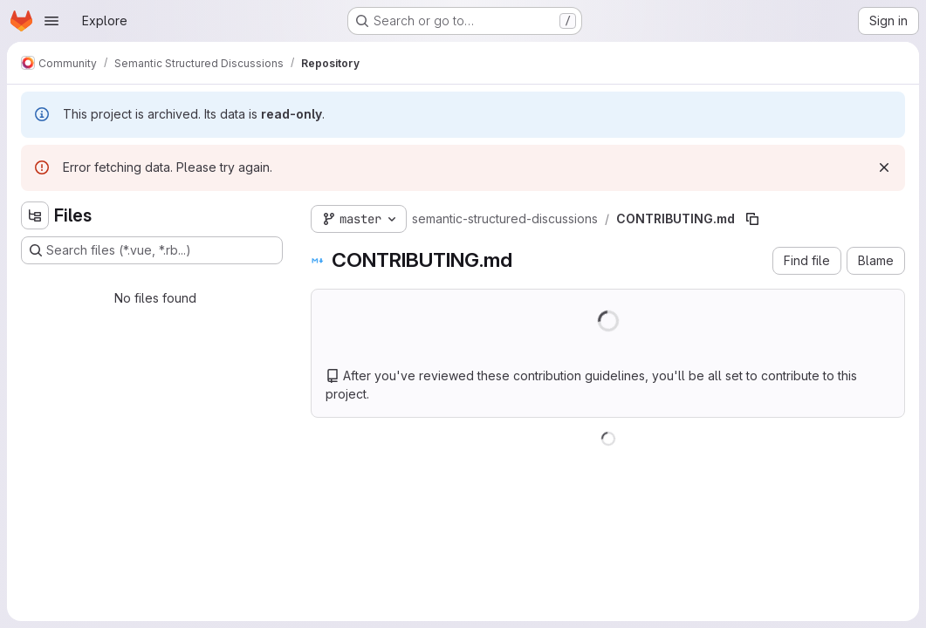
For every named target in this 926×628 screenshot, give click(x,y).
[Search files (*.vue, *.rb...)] (152, 250)
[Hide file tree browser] (35, 215)
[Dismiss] (884, 167)
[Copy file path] (752, 219)
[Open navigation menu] (51, 21)
